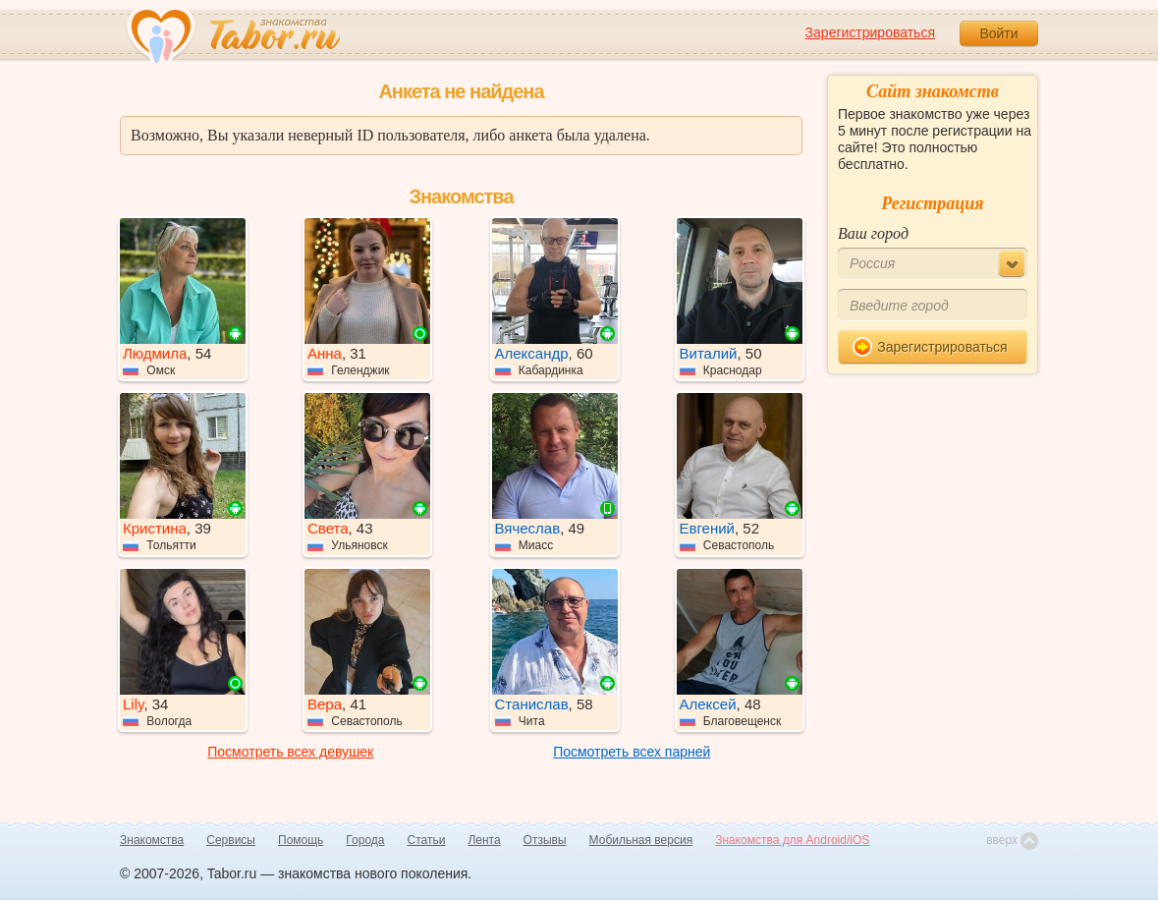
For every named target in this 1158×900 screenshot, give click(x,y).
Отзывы (545, 840)
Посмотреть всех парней (631, 751)
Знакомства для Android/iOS (792, 840)
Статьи (427, 840)
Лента (484, 840)
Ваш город (873, 233)
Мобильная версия (641, 840)
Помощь (300, 840)
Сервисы (230, 840)
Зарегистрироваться (870, 32)
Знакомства (152, 840)
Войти (998, 33)
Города (365, 840)
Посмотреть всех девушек (290, 751)
